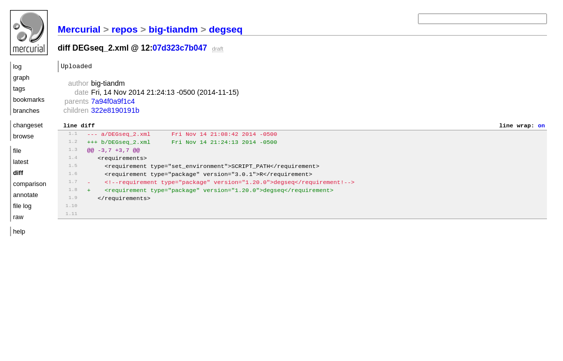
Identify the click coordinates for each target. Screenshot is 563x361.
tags (19, 88)
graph (21, 77)
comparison (29, 184)
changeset (28, 125)
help (19, 231)
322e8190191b (115, 112)
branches (26, 110)
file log (22, 206)
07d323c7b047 (180, 48)
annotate (25, 195)
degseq (225, 29)
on (541, 128)
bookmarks (29, 99)
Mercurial (79, 29)
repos (124, 29)
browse (23, 136)
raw (18, 217)
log (17, 66)
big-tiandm (173, 29)
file (17, 150)
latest (21, 161)
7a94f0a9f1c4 (113, 103)
